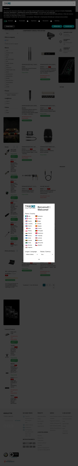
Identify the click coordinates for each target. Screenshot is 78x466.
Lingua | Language (31, 251)
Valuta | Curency (45, 251)
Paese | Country (30, 213)
